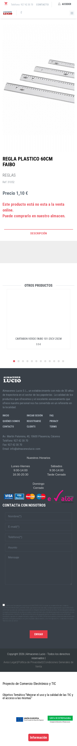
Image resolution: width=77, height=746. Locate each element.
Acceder (64, 4)
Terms (53, 426)
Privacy (54, 421)
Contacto (42, 4)
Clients (31, 426)
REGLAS (9, 175)
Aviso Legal (10, 662)
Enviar (38, 634)
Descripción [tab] (38, 233)
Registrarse (34, 421)
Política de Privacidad (30, 662)
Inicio (6, 415)
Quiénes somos (11, 421)
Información (38, 737)
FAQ (52, 415)
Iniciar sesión (35, 415)
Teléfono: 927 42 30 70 (22, 4)
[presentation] (39, 594)
